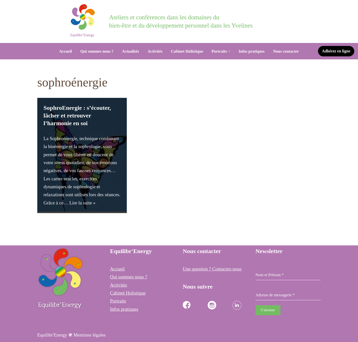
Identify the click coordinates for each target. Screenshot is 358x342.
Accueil (65, 51)
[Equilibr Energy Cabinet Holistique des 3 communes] (84, 20)
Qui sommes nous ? (96, 51)
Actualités (130, 51)
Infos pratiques (252, 51)
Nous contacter (286, 51)
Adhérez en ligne (336, 51)
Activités (154, 51)
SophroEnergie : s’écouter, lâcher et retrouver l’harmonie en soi (77, 115)
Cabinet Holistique (187, 51)
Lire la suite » (82, 202)
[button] (229, 51)
